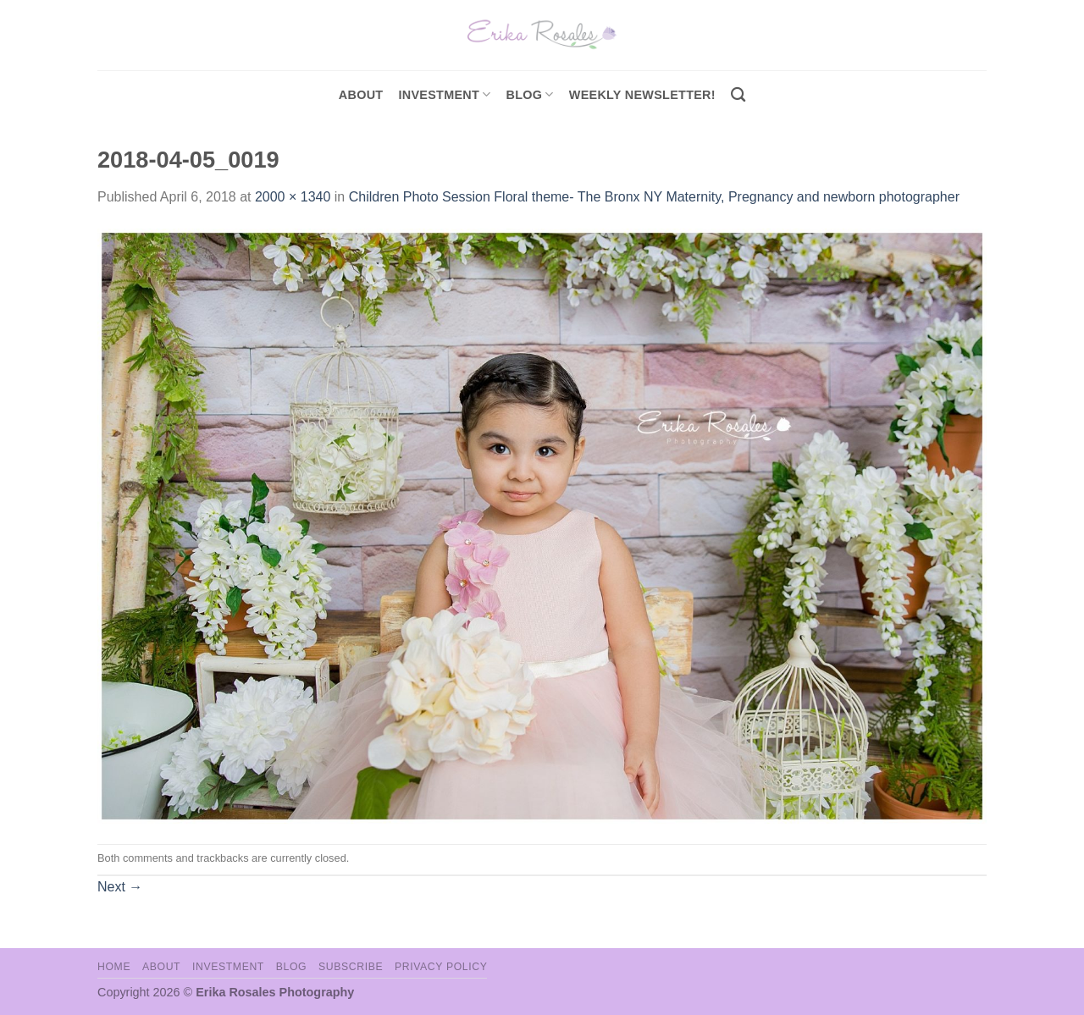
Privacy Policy (441, 967)
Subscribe (350, 967)
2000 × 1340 (292, 197)
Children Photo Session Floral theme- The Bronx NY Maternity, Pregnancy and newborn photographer (654, 197)
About (361, 95)
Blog (530, 94)
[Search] (738, 95)
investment (444, 94)
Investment (228, 967)
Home (113, 967)
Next (119, 887)
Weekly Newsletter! (642, 95)
